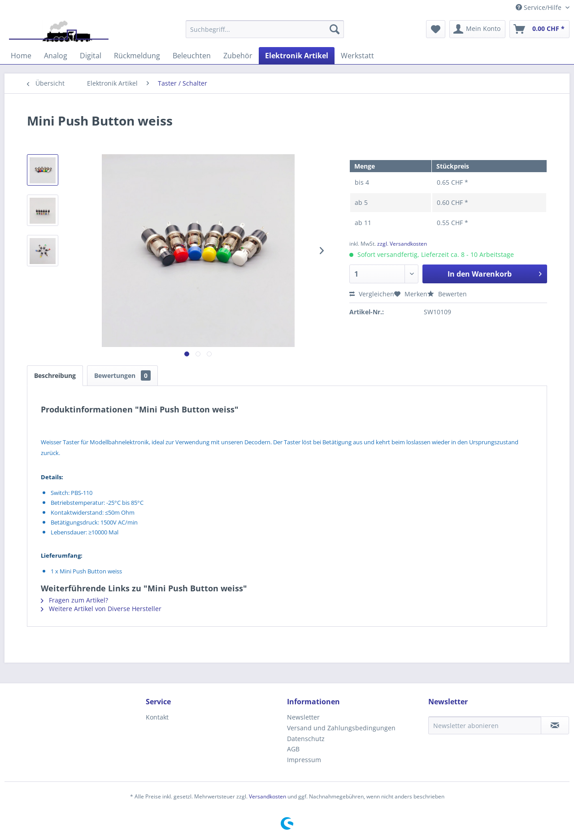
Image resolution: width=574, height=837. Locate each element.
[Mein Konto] (477, 29)
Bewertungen (122, 375)
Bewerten (447, 294)
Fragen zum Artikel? (74, 600)
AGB (293, 749)
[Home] (21, 55)
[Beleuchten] (191, 55)
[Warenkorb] (539, 29)
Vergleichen (371, 294)
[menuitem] (265, 29)
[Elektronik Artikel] (297, 55)
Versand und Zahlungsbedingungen (341, 728)
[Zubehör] (238, 55)
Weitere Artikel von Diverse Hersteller (101, 608)
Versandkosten (267, 796)
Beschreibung (55, 375)
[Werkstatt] (357, 55)
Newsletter (303, 717)
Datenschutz (306, 738)
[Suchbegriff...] (265, 29)
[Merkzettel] (435, 29)
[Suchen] (334, 29)
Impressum (304, 759)
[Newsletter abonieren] (484, 725)
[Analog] (56, 55)
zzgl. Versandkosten (402, 243)
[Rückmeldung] (137, 55)
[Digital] (91, 55)
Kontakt (157, 717)
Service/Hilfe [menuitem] (539, 7)
